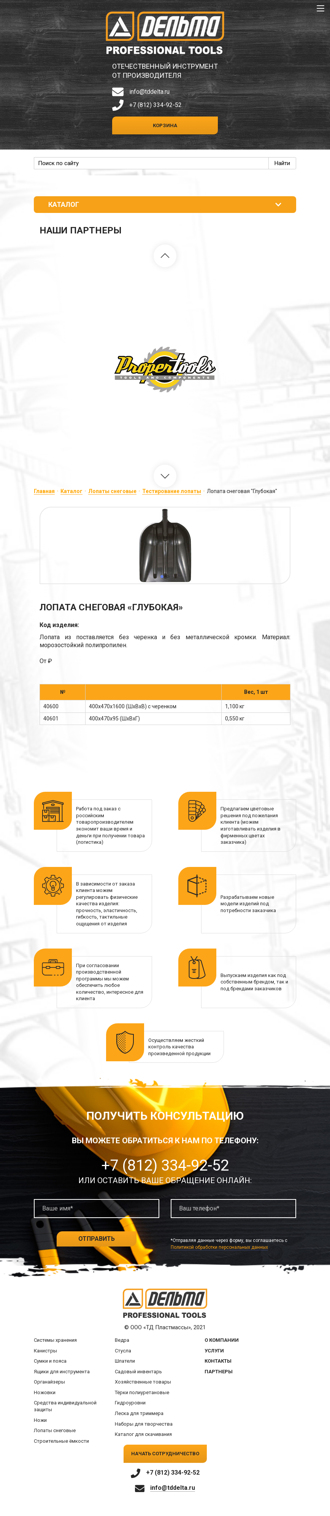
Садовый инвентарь (138, 1371)
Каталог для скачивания (143, 1434)
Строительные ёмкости (61, 1441)
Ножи (40, 1420)
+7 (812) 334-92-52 (155, 105)
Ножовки (45, 1392)
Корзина (165, 125)
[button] (165, 255)
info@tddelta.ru (149, 91)
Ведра (122, 1340)
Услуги (214, 1351)
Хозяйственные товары (143, 1382)
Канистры (45, 1351)
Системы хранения (55, 1340)
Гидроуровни (130, 1403)
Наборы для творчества (144, 1424)
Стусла (123, 1351)
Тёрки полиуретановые (142, 1392)
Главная (44, 491)
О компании (222, 1340)
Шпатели (125, 1361)
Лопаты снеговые (112, 491)
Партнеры (219, 1371)
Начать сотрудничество (165, 1453)
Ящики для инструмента (62, 1371)
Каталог (71, 491)
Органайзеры (49, 1382)
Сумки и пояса (50, 1361)
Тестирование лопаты (171, 491)
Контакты (218, 1361)
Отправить (96, 1238)
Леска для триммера (139, 1413)
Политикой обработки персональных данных (219, 1247)
